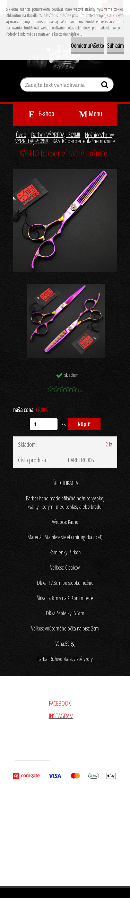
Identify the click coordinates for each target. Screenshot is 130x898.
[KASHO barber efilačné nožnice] (65, 172)
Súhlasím (115, 45)
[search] (105, 86)
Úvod (21, 134)
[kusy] (44, 424)
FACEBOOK (60, 703)
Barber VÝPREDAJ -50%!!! (55, 134)
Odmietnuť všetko (87, 45)
